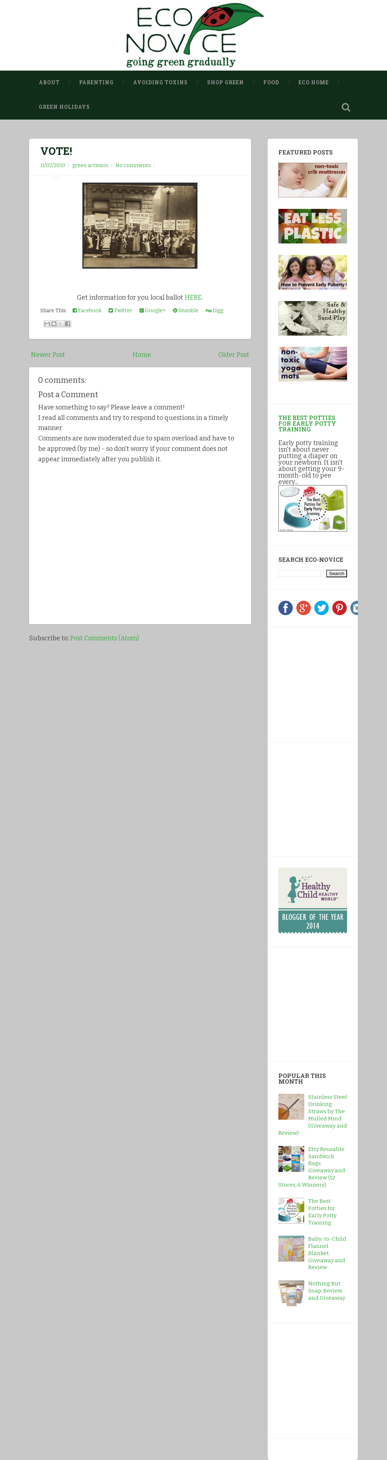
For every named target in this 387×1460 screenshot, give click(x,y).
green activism (90, 165)
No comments (133, 165)
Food (271, 82)
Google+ (153, 311)
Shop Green (225, 82)
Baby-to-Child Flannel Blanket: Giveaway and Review (327, 1253)
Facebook (87, 311)
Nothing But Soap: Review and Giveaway (326, 1290)
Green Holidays (64, 107)
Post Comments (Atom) (104, 638)
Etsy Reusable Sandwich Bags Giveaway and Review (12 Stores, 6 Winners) (311, 1167)
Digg (214, 311)
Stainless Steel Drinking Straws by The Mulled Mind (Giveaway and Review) (312, 1115)
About (49, 82)
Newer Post (48, 355)
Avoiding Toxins (160, 82)
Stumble (186, 311)
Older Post (233, 355)
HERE (193, 297)
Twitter (120, 311)
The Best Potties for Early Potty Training (307, 423)
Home (141, 355)
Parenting (96, 82)
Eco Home (314, 82)
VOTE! (56, 151)
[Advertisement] (323, 683)
